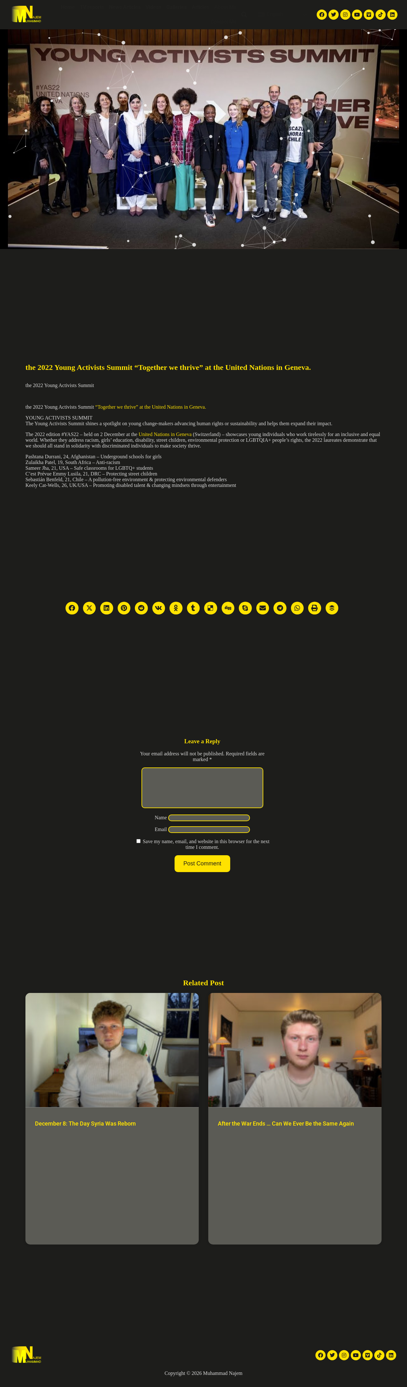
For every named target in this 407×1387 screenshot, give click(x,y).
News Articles (125, 7)
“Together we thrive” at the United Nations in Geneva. (150, 407)
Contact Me (223, 22)
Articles (200, 7)
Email (161, 837)
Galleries (176, 7)
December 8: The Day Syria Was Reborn (85, 1131)
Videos (153, 7)
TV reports (92, 7)
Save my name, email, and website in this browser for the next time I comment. (206, 851)
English (270, 14)
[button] (244, 15)
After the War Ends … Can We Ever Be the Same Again (286, 1131)
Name (161, 825)
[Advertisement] (203, 296)
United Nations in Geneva (164, 434)
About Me (225, 7)
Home (68, 7)
